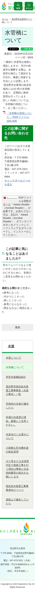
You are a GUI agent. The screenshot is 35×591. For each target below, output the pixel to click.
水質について (13, 357)
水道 (11, 346)
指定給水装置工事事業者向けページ (17, 488)
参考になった (10, 292)
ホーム (5, 19)
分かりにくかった (13, 296)
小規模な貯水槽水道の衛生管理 (17, 449)
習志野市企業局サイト (22, 19)
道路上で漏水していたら (17, 501)
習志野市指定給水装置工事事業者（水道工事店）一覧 (17, 390)
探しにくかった (12, 300)
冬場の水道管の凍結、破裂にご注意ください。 (17, 421)
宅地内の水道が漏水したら (17, 405)
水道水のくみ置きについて (17, 436)
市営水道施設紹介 (16, 376)
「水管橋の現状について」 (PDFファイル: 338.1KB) (19, 117)
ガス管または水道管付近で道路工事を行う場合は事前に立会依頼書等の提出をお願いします (17, 469)
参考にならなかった (14, 304)
